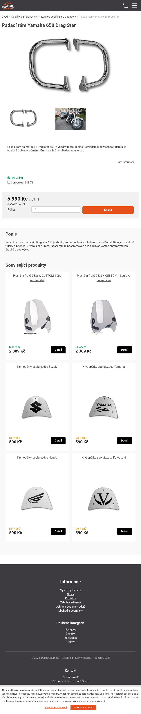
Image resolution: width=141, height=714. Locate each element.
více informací (126, 162)
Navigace (70, 629)
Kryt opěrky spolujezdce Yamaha (104, 366)
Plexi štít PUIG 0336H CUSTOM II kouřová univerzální (104, 278)
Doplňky (70, 633)
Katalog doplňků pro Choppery (58, 16)
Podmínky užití (101, 657)
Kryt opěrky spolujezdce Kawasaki (104, 457)
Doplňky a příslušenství (24, 16)
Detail (58, 349)
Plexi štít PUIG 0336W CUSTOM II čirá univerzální (37, 278)
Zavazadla (70, 637)
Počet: (12, 209)
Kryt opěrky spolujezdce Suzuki (37, 366)
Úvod (5, 16)
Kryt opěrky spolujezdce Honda (37, 457)
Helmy (71, 641)
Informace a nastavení (56, 707)
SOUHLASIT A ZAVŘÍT (83, 707)
